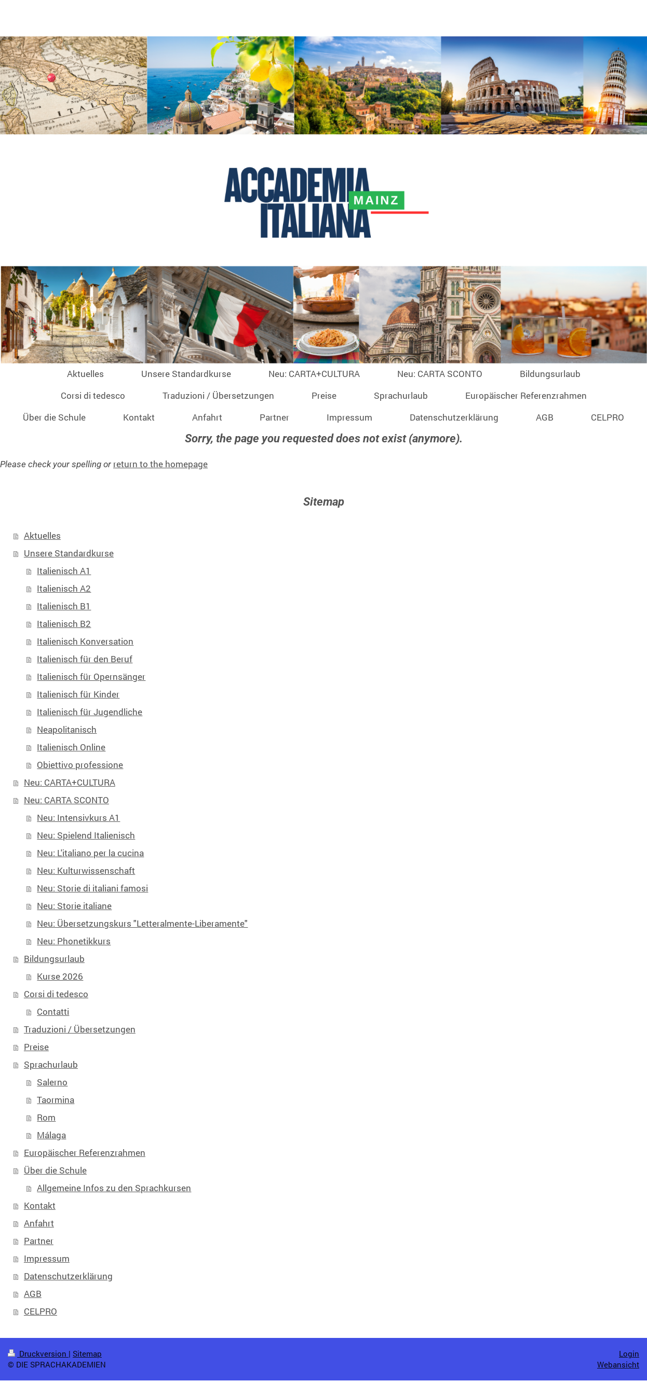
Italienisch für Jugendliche (89, 712)
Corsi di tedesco (56, 994)
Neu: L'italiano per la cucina (90, 853)
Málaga (51, 1135)
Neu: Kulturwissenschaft (86, 870)
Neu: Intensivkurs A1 (78, 817)
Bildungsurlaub (54, 959)
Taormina (55, 1100)
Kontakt (40, 1205)
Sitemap (87, 1353)
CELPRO (40, 1311)
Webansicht (618, 1364)
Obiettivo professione (80, 765)
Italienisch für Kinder (78, 694)
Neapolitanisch (67, 729)
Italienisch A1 (64, 571)
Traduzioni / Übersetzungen (80, 1029)
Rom (46, 1117)
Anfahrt (39, 1223)
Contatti (53, 1011)
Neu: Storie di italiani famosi (92, 888)
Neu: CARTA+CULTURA (69, 782)
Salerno (52, 1082)
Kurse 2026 (60, 976)
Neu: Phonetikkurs (74, 941)
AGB (33, 1294)
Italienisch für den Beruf (84, 659)
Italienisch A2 (64, 588)
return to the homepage (160, 464)
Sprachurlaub (51, 1064)
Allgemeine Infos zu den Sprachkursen (114, 1188)
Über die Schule (55, 1170)
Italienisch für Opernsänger (91, 676)
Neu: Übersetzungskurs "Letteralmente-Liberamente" (142, 923)
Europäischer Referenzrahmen (84, 1152)
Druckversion (38, 1353)
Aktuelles (42, 535)
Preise (36, 1047)
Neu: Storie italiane (74, 906)
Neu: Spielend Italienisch (86, 835)
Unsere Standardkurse (69, 553)
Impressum (47, 1258)
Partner (38, 1241)
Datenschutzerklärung (68, 1276)
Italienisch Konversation (85, 641)
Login (629, 1353)
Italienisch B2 (64, 624)
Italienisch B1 (64, 606)
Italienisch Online (71, 747)
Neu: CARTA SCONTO (66, 800)
